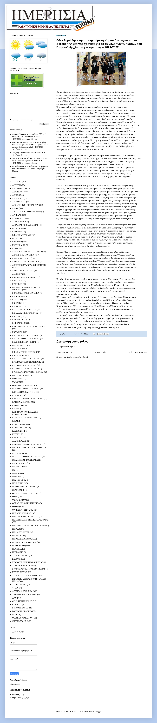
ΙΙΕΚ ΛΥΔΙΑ (17, 395)
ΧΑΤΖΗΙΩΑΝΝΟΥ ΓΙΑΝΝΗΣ (24, 595)
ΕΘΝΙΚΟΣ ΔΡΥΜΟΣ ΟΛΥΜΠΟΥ (25, 293)
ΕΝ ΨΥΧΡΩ (17, 332)
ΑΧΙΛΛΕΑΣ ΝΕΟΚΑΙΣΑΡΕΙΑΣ (25, 225)
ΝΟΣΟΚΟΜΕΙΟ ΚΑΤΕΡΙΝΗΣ (24, 486)
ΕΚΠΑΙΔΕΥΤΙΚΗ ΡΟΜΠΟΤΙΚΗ (25, 313)
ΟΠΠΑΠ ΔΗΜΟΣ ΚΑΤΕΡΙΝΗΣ (25, 503)
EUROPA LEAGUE (20, 608)
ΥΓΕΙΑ (15, 588)
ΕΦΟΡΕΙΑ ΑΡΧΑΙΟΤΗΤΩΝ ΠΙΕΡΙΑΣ (27, 372)
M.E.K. (15, 614)
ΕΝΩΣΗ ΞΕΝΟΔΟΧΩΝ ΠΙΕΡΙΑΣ (26, 339)
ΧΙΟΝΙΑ (15, 598)
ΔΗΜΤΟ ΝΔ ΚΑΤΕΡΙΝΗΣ (23, 271)
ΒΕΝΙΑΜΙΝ (17, 232)
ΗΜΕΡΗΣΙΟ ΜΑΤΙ (20, 375)
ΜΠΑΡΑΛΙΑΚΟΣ (19, 463)
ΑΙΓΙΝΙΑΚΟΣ (17, 198)
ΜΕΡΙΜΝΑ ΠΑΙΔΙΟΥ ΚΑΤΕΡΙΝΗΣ (26, 444)
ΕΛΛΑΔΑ (16, 316)
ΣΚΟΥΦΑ (16, 559)
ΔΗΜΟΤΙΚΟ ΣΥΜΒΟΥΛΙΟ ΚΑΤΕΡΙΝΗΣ (29, 265)
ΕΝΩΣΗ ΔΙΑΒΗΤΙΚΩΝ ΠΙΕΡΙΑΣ (25, 335)
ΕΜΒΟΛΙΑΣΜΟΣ (19, 323)
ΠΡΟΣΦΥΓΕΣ (18, 552)
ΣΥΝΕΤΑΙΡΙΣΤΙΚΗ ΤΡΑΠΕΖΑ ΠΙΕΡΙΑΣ (28, 569)
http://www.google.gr (20, 698)
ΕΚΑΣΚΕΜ (17, 300)
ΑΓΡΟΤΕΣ (16, 185)
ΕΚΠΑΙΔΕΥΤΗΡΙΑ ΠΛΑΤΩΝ (24, 310)
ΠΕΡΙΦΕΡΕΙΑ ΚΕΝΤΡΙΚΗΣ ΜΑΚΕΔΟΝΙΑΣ (30, 520)
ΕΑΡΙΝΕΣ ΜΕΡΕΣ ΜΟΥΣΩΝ (24, 277)
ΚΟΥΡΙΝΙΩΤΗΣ (18, 431)
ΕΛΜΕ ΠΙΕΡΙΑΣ (19, 320)
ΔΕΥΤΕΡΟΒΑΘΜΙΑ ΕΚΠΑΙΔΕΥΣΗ (27, 252)
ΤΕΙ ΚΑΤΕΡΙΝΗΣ (19, 584)
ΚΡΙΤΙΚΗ (16, 434)
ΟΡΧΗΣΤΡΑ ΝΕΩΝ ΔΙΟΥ (22, 510)
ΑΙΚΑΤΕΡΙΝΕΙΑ (19, 202)
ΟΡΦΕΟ (15, 507)
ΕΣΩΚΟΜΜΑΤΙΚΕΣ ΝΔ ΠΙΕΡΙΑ (25, 369)
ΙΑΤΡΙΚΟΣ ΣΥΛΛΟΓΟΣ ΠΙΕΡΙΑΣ (26, 389)
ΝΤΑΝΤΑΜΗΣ (18, 490)
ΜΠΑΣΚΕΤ (17, 467)
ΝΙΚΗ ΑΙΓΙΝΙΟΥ (19, 480)
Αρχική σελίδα (100, 352)
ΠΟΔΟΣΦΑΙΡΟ (18, 546)
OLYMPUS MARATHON (22, 618)
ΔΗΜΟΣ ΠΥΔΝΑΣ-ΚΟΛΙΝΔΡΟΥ (25, 262)
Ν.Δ (13, 470)
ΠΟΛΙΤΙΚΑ (17, 549)
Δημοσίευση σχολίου (67, 346)
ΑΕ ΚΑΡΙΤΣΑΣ (18, 188)
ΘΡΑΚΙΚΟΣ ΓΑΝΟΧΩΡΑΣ (23, 385)
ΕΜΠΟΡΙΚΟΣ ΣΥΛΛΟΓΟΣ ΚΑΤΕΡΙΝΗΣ (29, 326)
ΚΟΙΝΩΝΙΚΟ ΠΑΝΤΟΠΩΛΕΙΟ (25, 418)
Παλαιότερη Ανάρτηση (138, 352)
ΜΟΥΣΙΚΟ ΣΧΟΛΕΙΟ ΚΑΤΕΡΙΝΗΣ (27, 457)
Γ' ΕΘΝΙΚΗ (17, 242)
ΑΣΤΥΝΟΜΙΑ (18, 222)
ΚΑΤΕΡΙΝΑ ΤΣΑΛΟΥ (21, 402)
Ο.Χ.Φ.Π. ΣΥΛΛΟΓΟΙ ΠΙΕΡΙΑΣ (25, 493)
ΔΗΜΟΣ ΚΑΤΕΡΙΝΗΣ (21, 258)
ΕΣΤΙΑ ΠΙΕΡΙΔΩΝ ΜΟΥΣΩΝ (24, 365)
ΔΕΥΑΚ (15, 248)
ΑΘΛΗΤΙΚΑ (17, 192)
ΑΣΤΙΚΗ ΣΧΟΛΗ (19, 218)
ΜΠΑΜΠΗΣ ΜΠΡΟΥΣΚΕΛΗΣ (25, 460)
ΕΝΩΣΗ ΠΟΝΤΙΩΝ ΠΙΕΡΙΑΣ (24, 342)
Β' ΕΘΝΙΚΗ (17, 228)
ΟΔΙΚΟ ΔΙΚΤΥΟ (19, 500)
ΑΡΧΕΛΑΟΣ (17, 215)
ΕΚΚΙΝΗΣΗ (17, 303)
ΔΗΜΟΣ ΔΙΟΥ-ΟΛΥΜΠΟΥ (23, 255)
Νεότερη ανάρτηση (64, 352)
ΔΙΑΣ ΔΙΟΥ (17, 274)
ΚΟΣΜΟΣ (16, 421)
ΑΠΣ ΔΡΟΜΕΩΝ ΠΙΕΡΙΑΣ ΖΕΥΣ (26, 205)
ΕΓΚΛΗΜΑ (17, 284)
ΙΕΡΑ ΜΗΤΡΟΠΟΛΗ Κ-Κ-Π (23, 392)
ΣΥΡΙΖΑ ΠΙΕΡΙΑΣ (19, 572)
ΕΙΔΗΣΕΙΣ (16, 296)
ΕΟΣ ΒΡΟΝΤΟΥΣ (19, 345)
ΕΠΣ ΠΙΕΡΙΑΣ (18, 355)
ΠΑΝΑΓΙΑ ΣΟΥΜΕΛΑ (21, 513)
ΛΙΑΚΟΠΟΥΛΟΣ (19, 441)
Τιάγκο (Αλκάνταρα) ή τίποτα (24, 153)
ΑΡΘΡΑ (15, 208)
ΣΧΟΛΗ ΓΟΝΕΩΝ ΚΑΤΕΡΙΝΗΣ (25, 575)
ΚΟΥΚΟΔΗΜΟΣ (19, 424)
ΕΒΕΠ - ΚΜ (17, 281)
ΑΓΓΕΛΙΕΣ (17, 182)
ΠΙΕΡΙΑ (15, 529)
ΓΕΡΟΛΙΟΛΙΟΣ (18, 245)
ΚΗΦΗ (15, 409)
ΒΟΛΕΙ (15, 238)
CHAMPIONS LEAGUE (22, 601)
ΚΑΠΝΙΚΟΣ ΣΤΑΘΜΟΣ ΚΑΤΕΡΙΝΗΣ (27, 399)
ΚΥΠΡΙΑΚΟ (17, 438)
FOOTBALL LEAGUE (21, 611)
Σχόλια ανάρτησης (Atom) (77, 357)
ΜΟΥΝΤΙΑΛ (17, 453)
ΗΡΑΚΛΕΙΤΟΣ (18, 379)
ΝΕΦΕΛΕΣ (16, 477)
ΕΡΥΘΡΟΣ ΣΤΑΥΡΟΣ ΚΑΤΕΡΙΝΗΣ (26, 362)
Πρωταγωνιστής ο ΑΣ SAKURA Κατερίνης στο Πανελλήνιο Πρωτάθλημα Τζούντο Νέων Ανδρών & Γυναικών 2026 (30, 144)
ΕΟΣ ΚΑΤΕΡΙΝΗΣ (19, 349)
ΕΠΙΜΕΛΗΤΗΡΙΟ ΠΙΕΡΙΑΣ (23, 352)
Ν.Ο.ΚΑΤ (16, 473)
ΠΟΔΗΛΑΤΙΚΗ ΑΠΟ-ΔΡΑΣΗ (24, 542)
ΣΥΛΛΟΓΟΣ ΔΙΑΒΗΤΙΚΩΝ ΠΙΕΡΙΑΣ (27, 562)
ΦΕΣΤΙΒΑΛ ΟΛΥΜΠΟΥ (22, 591)
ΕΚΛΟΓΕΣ (16, 306)
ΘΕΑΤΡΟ (16, 382)
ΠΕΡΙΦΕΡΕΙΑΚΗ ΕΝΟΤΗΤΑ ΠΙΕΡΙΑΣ (28, 526)
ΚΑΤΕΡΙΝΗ (17, 405)
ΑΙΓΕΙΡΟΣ (16, 195)
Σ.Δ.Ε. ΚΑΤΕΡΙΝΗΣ (20, 555)
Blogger (98, 712)
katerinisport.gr (18, 694)
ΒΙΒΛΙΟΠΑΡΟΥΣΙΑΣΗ (22, 235)
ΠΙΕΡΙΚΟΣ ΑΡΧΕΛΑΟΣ (22, 539)
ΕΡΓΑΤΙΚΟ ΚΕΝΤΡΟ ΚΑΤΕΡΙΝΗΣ (26, 359)
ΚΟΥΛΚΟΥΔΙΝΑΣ (19, 428)
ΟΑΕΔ (14, 497)
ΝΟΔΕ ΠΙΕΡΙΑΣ (19, 483)
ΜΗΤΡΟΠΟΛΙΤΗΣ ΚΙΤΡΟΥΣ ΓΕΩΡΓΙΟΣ (29, 448)
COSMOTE (17, 604)
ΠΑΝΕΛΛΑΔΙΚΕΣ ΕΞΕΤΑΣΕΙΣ (25, 516)
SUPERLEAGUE (19, 621)
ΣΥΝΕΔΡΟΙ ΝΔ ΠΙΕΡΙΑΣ (22, 565)
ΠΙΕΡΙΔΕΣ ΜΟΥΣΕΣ (20, 532)
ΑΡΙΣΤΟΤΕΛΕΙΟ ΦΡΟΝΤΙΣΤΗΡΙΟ (26, 212)
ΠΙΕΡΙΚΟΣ (16, 535)
